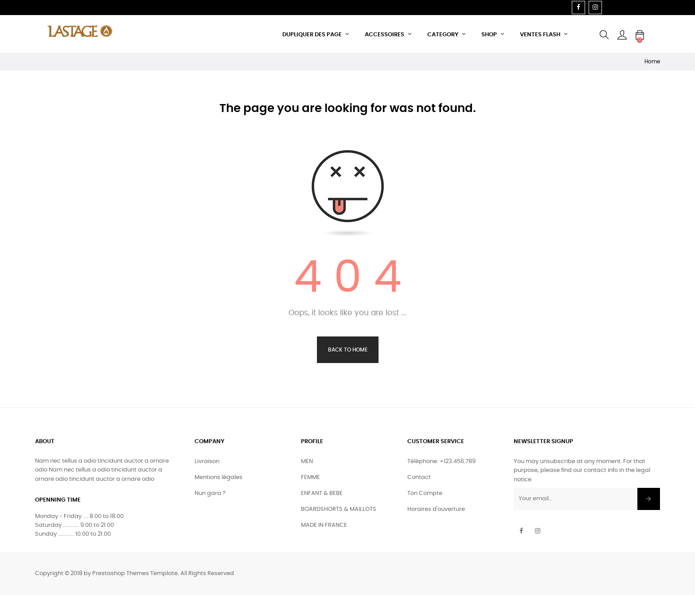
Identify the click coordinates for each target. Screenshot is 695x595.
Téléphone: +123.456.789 (441, 461)
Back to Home (347, 349)
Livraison (207, 461)
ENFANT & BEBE (322, 493)
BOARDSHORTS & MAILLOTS (338, 509)
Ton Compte (424, 493)
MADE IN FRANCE (324, 525)
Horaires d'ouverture (436, 509)
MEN (307, 461)
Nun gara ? (210, 493)
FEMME (310, 477)
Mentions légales (218, 477)
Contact (419, 477)
